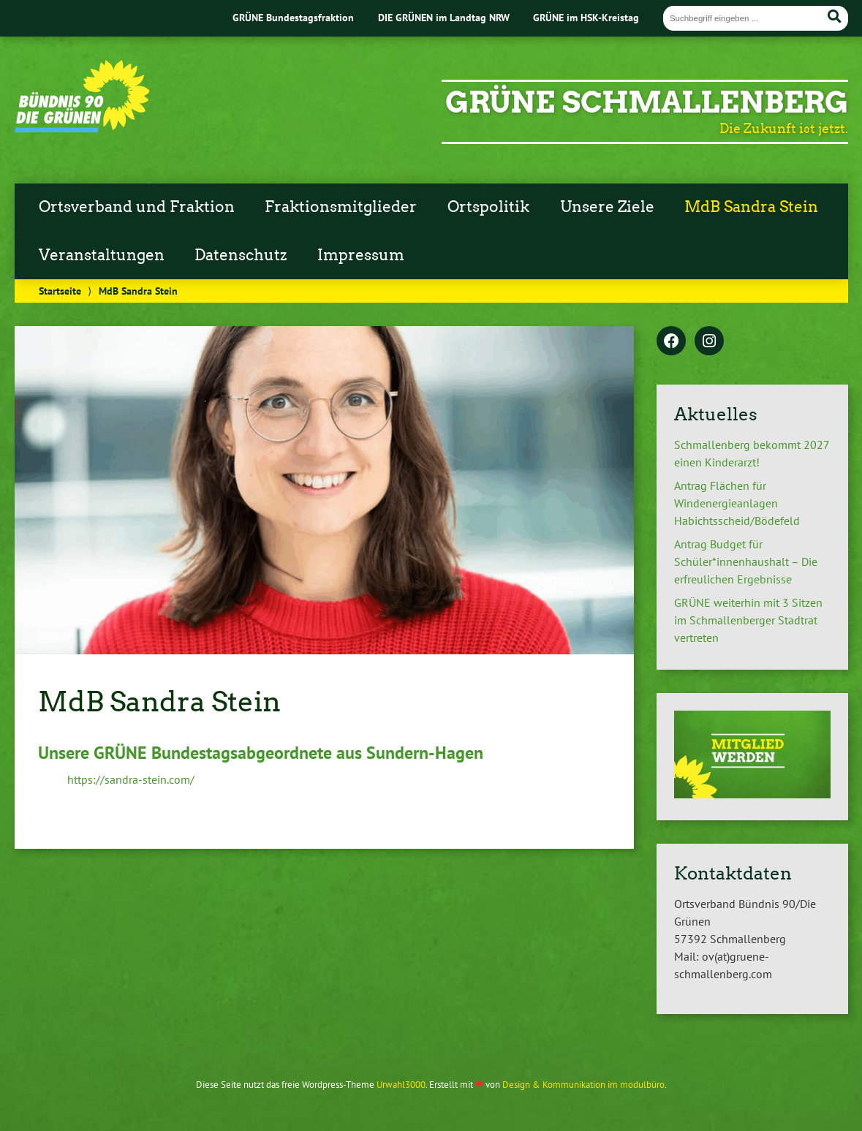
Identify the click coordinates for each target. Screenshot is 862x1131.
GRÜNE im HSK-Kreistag (586, 17)
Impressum (360, 255)
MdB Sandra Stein (751, 206)
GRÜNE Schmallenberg (646, 102)
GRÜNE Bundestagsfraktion (293, 17)
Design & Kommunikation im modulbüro (583, 1084)
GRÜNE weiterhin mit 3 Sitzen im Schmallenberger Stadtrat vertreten (748, 620)
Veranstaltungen (102, 255)
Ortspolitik (488, 206)
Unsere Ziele (607, 206)
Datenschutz (240, 255)
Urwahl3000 (401, 1084)
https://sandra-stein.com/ (130, 779)
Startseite (60, 291)
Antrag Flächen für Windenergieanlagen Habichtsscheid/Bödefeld (737, 503)
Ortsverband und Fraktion (137, 206)
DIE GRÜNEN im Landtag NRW (444, 17)
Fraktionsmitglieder (341, 206)
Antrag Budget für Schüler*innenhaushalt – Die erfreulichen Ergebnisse (745, 561)
